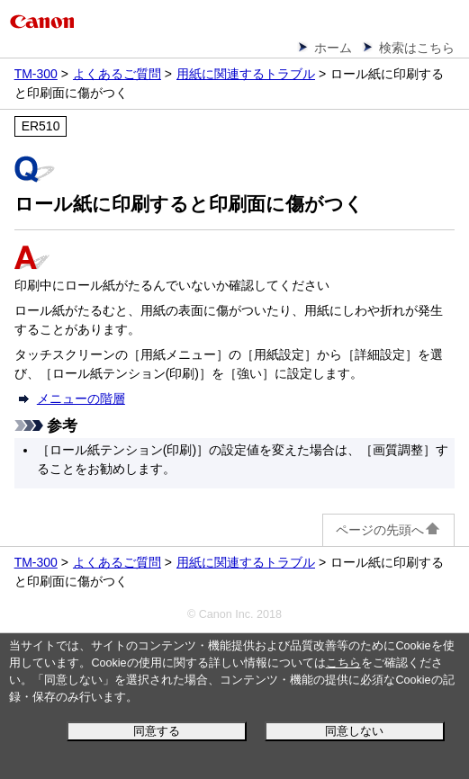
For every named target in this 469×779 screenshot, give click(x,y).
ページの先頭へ (388, 530)
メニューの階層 (81, 398)
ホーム (333, 47)
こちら (343, 663)
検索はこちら (417, 47)
